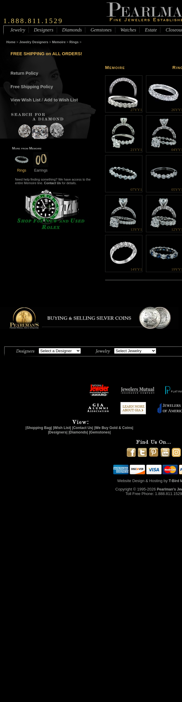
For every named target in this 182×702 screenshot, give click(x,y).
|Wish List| (62, 428)
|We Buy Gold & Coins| (113, 428)
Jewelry (17, 29)
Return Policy (24, 73)
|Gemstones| (100, 432)
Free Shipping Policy (32, 86)
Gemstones (100, 29)
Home (11, 42)
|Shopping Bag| (39, 428)
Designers (43, 29)
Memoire (58, 42)
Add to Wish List (61, 100)
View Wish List (26, 100)
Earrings (40, 168)
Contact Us (52, 183)
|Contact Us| (82, 428)
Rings (74, 42)
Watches (128, 29)
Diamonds (72, 29)
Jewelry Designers (33, 42)
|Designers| (58, 432)
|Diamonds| (78, 432)
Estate (151, 29)
